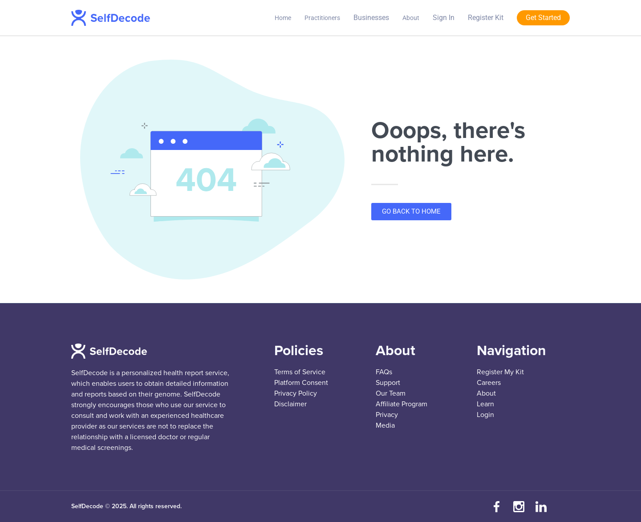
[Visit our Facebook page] (496, 506)
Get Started (543, 17)
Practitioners (322, 17)
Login (485, 414)
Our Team (391, 393)
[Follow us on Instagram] (518, 506)
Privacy (387, 414)
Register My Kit (500, 372)
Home (283, 17)
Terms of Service (299, 372)
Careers (489, 382)
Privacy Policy (295, 393)
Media (385, 425)
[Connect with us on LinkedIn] (541, 506)
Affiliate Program (401, 404)
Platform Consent (301, 382)
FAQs (384, 372)
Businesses (371, 17)
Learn (485, 404)
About (410, 17)
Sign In (443, 17)
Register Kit (485, 17)
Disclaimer (290, 404)
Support (388, 382)
